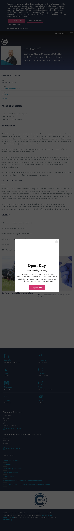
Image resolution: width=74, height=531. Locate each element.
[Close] (56, 241)
